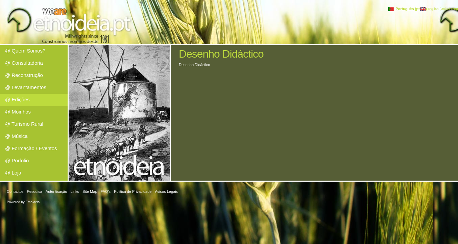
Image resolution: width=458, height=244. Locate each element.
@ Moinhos (18, 112)
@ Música (16, 136)
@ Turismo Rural (24, 124)
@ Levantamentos (25, 87)
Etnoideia (33, 202)
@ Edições (17, 99)
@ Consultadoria (24, 63)
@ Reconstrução (24, 75)
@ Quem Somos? (25, 51)
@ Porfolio (17, 160)
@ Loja (13, 173)
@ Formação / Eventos (31, 148)
